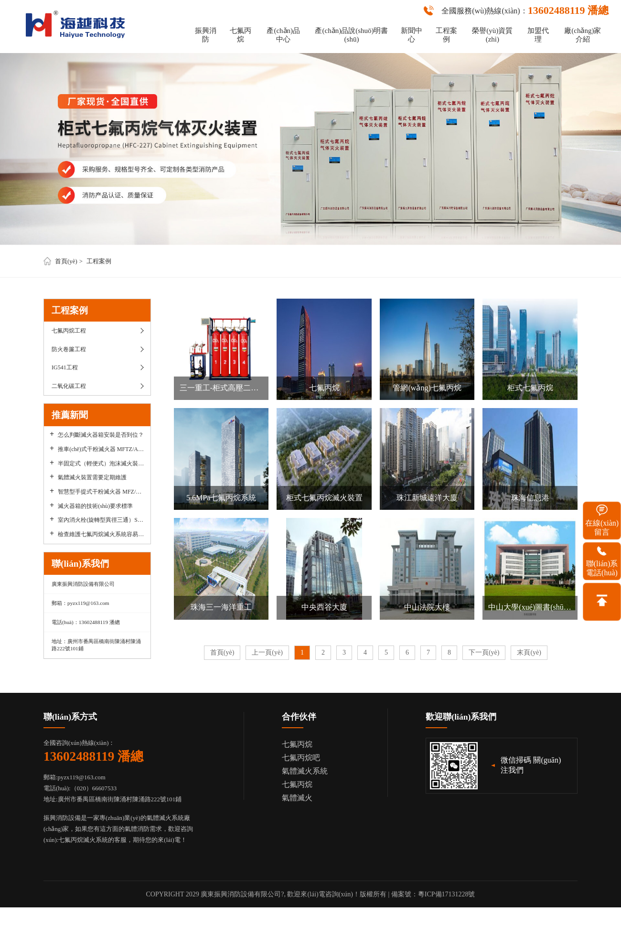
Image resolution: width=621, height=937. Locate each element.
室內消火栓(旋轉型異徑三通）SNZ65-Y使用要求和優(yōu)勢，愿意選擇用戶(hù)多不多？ (101, 520)
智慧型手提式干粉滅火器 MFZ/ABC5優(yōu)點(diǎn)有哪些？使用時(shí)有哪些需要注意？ (101, 491)
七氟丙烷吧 (301, 758)
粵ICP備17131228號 (446, 894)
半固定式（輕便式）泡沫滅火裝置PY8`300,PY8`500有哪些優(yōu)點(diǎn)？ (101, 463)
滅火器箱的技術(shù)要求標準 (95, 506)
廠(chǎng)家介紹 (582, 35)
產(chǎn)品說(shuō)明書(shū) (351, 35)
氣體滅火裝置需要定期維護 (92, 477)
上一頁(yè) (267, 652)
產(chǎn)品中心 (283, 35)
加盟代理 (538, 35)
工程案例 (446, 35)
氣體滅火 (297, 798)
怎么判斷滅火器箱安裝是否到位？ (101, 434)
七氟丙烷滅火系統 (83, 840)
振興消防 (205, 35)
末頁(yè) (529, 652)
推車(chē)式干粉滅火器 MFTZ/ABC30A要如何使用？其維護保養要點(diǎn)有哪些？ (101, 449)
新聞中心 (411, 35)
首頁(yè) (66, 261)
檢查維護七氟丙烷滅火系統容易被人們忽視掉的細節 (101, 534)
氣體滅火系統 (305, 771)
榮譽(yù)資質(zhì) (492, 35)
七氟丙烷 (240, 35)
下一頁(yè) (484, 652)
